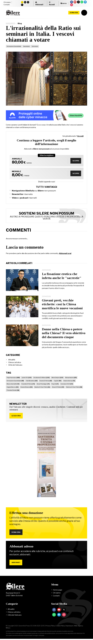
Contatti (7, 5)
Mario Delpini (57, 377)
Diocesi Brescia (26, 387)
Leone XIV (26, 377)
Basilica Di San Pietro (42, 387)
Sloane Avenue (69, 381)
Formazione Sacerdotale (14, 46)
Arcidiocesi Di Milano (41, 377)
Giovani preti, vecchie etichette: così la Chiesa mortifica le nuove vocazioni (62, 304)
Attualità (11, 360)
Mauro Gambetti (13, 384)
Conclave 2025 (67, 384)
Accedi (80, 136)
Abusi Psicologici (43, 384)
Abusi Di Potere (58, 387)
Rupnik (55, 384)
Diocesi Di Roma (45, 381)
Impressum (69, 627)
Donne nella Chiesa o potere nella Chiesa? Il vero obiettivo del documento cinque (63, 333)
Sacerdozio (26, 46)
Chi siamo (7, 2)
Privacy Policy (50, 627)
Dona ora (74, 12)
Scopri (75, 161)
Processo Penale (13, 390)
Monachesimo (71, 377)
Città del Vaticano (15, 365)
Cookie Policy (60, 627)
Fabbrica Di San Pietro (74, 387)
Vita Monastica (31, 381)
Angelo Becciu (12, 387)
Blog (20, 23)
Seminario (35, 46)
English (57, 381)
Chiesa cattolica (14, 362)
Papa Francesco (13, 377)
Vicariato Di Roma (28, 384)
